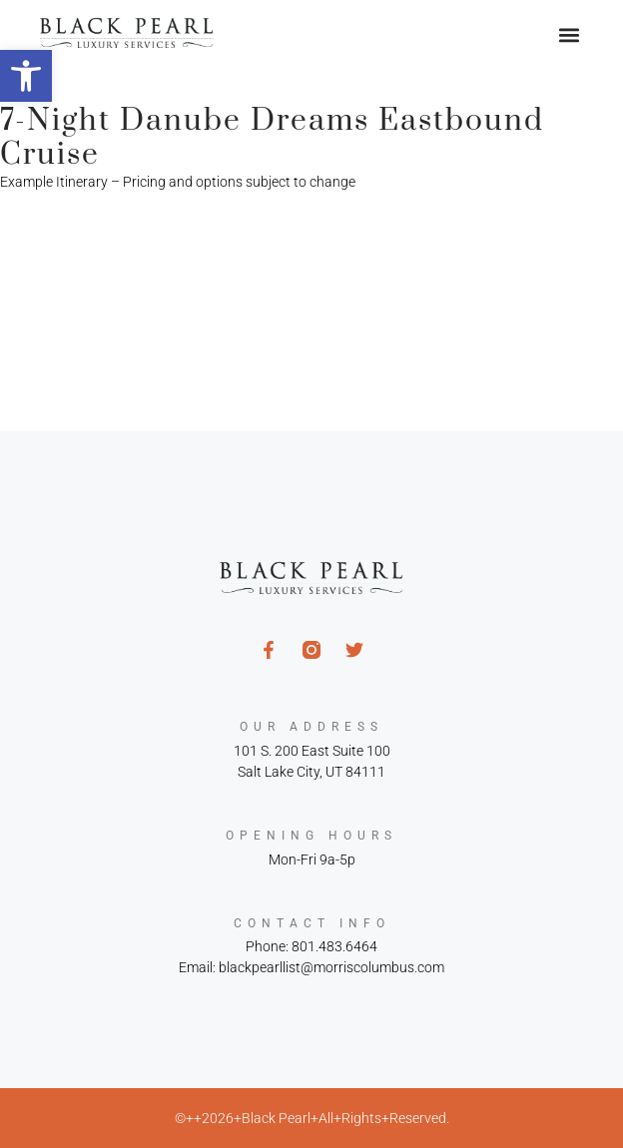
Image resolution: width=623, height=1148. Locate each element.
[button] (26, 76)
